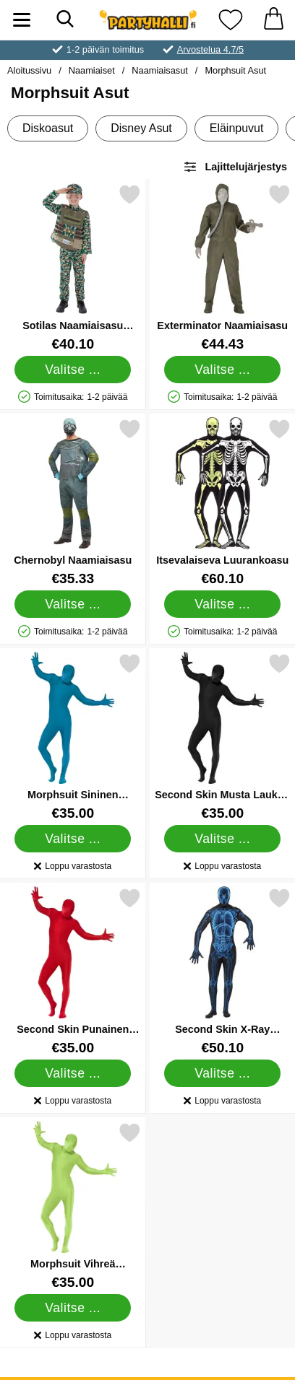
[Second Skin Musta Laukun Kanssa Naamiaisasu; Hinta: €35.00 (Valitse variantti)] (223, 736)
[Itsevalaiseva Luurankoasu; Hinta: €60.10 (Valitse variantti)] (223, 502)
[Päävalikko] (21, 20)
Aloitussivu (29, 70)
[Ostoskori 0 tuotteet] (273, 20)
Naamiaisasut (160, 70)
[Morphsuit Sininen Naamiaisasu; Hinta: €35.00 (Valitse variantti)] (73, 736)
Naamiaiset (92, 70)
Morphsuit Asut (235, 70)
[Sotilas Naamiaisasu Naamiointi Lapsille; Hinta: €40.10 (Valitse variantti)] (73, 267)
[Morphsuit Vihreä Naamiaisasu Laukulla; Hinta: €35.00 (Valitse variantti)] (73, 1205)
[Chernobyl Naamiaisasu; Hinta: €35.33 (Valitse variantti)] (73, 502)
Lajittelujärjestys (235, 167)
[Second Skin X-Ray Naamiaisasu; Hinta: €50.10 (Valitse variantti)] (223, 971)
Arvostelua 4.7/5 (210, 49)
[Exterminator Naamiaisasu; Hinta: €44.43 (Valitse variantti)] (223, 267)
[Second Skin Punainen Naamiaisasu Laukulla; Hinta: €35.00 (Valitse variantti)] (73, 971)
